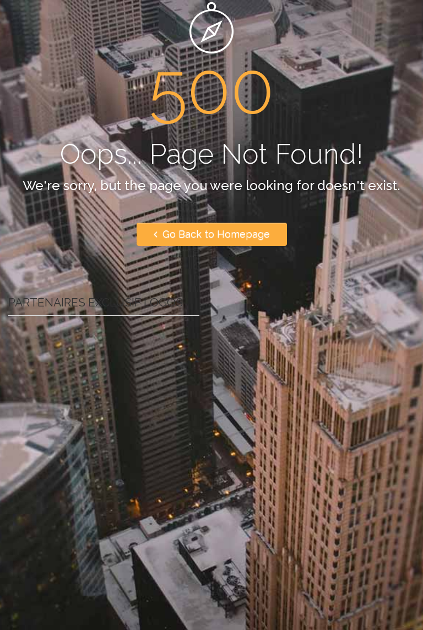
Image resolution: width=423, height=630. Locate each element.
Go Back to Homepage (212, 234)
